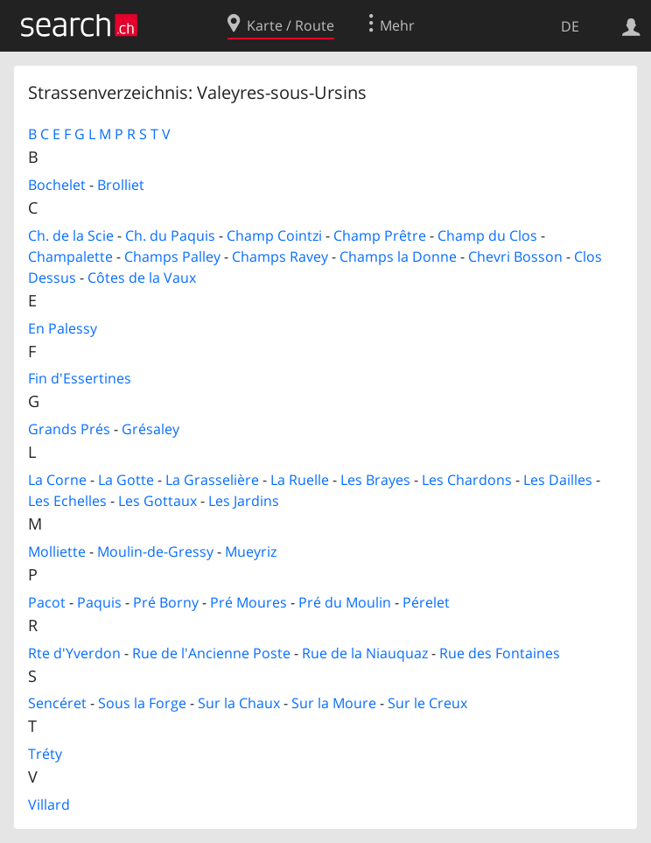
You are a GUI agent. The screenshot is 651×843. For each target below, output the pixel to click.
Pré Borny (166, 602)
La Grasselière (212, 479)
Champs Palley (172, 256)
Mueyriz (250, 551)
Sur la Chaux (239, 703)
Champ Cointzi (274, 235)
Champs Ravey (280, 256)
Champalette (70, 256)
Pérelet (426, 602)
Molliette (57, 551)
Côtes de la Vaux (142, 277)
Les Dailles (557, 479)
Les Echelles (67, 500)
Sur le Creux (427, 703)
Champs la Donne (398, 256)
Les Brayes (375, 479)
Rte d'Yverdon (74, 653)
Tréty (45, 753)
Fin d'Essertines (79, 378)
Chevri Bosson (515, 256)
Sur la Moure (333, 703)
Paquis (99, 602)
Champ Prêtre (379, 235)
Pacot (47, 602)
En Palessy (62, 328)
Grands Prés (69, 429)
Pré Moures (248, 602)
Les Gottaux (157, 500)
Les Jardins (243, 500)
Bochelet (57, 184)
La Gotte (126, 479)
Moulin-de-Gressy (155, 551)
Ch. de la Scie (71, 235)
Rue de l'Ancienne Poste (211, 653)
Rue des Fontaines (499, 653)
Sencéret (57, 703)
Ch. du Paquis (170, 235)
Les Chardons (467, 479)
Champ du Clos (487, 235)
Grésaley (150, 429)
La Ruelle (299, 479)
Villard (49, 804)
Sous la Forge (142, 703)
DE (570, 26)
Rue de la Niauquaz (365, 653)
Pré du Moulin (344, 602)
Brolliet (120, 184)
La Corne (57, 479)
